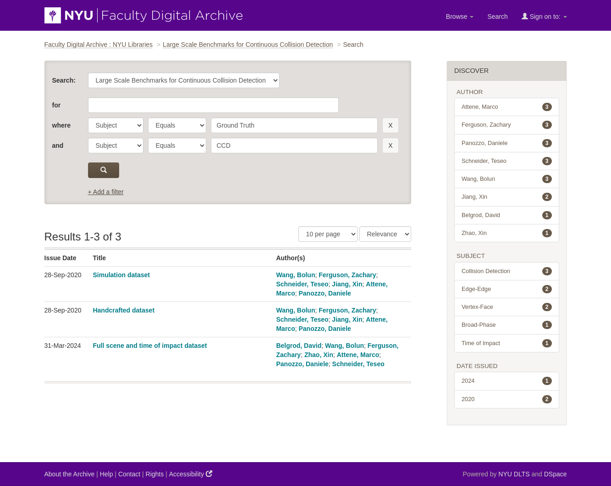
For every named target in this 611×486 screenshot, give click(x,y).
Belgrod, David (298, 345)
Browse (460, 16)
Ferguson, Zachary (347, 275)
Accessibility (190, 474)
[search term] (294, 125)
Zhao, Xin (318, 354)
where (61, 125)
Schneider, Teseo (302, 284)
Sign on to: (544, 16)
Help (106, 474)
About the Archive (69, 474)
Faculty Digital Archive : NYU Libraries (98, 44)
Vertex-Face (507, 307)
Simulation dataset (121, 275)
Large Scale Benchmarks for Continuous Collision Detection (248, 44)
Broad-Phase (507, 325)
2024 (507, 381)
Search (497, 16)
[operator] (177, 125)
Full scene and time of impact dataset (150, 345)
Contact (129, 474)
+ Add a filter (106, 192)
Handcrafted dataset (123, 310)
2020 (507, 399)
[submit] (104, 170)
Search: (64, 80)
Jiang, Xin (347, 284)
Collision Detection (507, 271)
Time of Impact (507, 343)
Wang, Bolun (295, 275)
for (56, 105)
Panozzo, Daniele (324, 293)
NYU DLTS (513, 474)
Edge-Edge (507, 289)
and (58, 145)
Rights (155, 474)
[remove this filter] (390, 125)
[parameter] (115, 125)
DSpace (555, 474)
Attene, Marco (358, 354)
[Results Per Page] (328, 234)
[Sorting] (385, 234)
